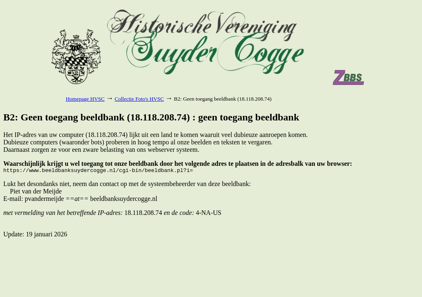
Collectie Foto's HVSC (139, 99)
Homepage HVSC (85, 99)
